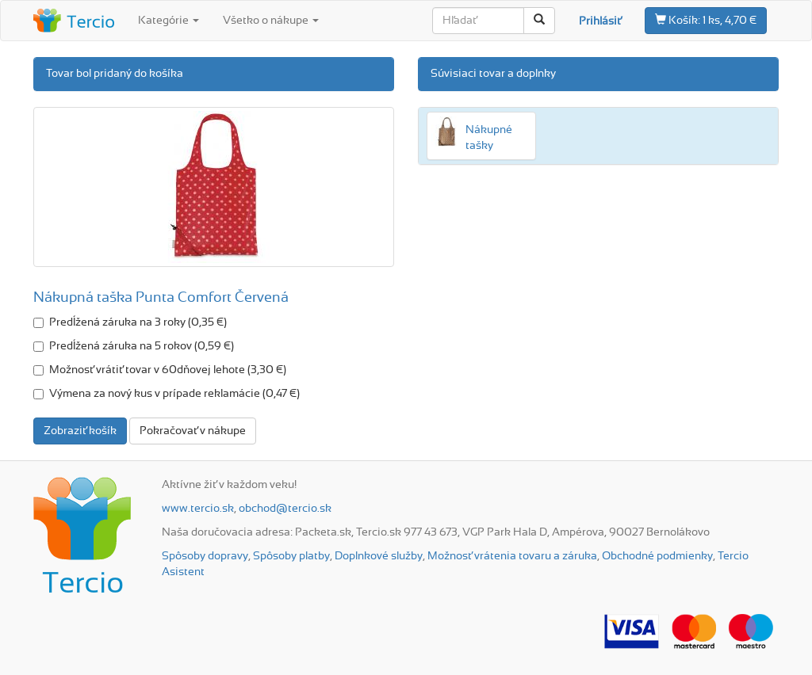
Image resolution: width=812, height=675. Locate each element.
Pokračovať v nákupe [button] (193, 431)
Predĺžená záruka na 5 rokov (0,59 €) (133, 346)
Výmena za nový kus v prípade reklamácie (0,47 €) (166, 393)
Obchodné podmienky (657, 556)
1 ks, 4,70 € (705, 19)
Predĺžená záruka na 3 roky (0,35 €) (130, 322)
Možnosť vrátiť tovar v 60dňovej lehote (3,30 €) (159, 370)
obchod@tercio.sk (285, 508)
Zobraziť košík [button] (80, 431)
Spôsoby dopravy (205, 556)
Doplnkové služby (379, 556)
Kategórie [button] (168, 20)
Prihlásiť (600, 21)
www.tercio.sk (198, 508)
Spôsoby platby (291, 556)
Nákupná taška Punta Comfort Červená (161, 298)
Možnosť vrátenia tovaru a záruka (512, 556)
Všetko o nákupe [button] (271, 20)
